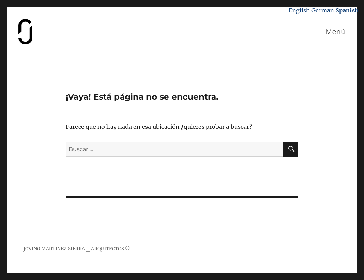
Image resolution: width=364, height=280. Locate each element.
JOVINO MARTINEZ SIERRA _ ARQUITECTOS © (76, 249)
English (299, 10)
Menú (336, 31)
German (322, 10)
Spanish (347, 10)
